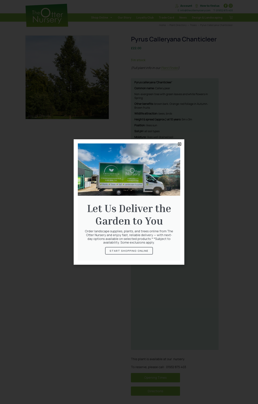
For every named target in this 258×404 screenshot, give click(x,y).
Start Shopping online (129, 251)
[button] (179, 144)
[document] (129, 202)
